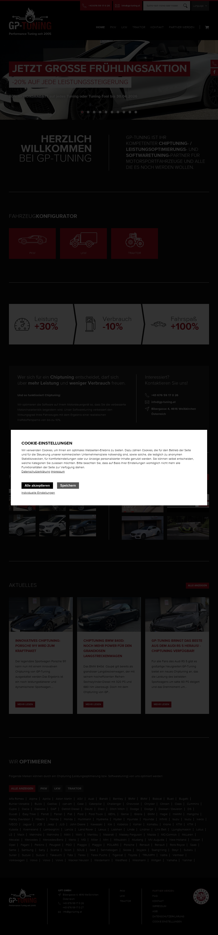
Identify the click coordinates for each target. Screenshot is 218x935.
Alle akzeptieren (37, 485)
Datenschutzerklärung (36, 471)
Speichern (68, 485)
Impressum (58, 471)
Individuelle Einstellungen (38, 492)
